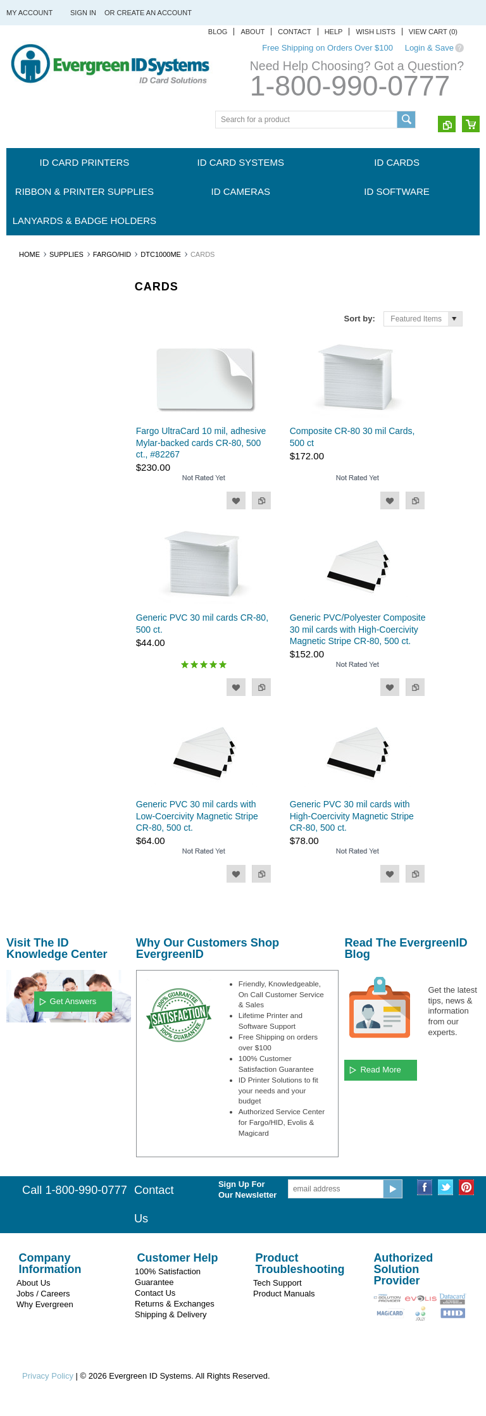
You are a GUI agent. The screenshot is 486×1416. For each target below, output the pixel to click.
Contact (294, 31)
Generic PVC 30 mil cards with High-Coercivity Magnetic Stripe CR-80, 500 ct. (352, 815)
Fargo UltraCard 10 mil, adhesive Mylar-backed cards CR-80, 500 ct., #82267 (201, 442)
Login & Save (429, 48)
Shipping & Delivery (170, 1314)
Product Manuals (284, 1293)
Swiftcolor (29, 590)
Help (334, 31)
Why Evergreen (44, 1304)
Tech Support (277, 1283)
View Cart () (433, 31)
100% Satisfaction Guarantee (168, 1277)
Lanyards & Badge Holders (84, 220)
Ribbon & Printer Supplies (84, 191)
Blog (218, 31)
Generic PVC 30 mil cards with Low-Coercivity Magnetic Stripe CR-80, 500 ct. (197, 815)
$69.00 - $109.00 (42, 737)
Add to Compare (261, 500)
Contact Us (155, 1293)
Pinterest (467, 1187)
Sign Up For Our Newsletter (247, 1189)
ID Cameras (240, 191)
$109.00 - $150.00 (44, 759)
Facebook (425, 1187)
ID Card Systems (240, 162)
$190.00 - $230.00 (44, 802)
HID (20, 611)
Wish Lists (375, 31)
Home (29, 254)
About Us (33, 1283)
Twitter (446, 1187)
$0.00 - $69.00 (37, 716)
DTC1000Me (160, 254)
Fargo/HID (112, 254)
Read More (380, 1069)
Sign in (83, 12)
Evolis (23, 568)
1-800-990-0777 (350, 85)
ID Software (397, 191)
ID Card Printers (85, 162)
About (252, 31)
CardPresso (33, 632)
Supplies (66, 254)
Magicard (28, 547)
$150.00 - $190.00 (44, 780)
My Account (29, 12)
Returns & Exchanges (175, 1303)
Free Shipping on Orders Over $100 (327, 48)
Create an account (154, 12)
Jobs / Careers (43, 1293)
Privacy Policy (47, 1376)
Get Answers (73, 1001)
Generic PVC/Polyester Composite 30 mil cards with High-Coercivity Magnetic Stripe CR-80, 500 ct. (358, 628)
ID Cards (397, 162)
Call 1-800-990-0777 (74, 1190)
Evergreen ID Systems (51, 525)
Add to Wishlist (236, 500)
